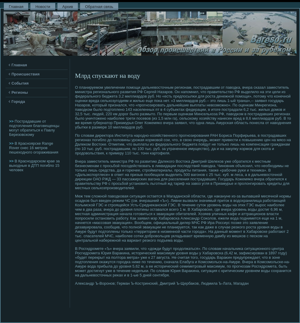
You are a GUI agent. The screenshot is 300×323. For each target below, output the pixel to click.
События (20, 83)
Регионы (19, 92)
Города (18, 101)
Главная (16, 6)
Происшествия (25, 74)
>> (12, 121)
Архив (67, 6)
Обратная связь (99, 6)
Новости (42, 6)
